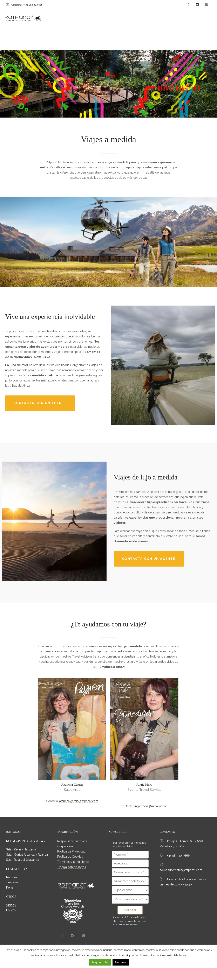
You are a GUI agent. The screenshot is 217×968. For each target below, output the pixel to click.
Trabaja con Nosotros (71, 867)
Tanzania (12, 882)
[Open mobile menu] (209, 18)
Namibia (11, 877)
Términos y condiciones (73, 862)
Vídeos (11, 905)
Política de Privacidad (71, 851)
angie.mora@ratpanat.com (151, 806)
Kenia (9, 887)
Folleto (11, 910)
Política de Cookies (70, 856)
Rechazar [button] (121, 962)
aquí (125, 955)
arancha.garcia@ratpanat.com (78, 801)
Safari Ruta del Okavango (22, 860)
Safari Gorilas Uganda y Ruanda (27, 854)
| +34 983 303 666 (32, 4)
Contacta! (16, 4)
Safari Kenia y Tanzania (21, 849)
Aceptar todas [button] (99, 962)
